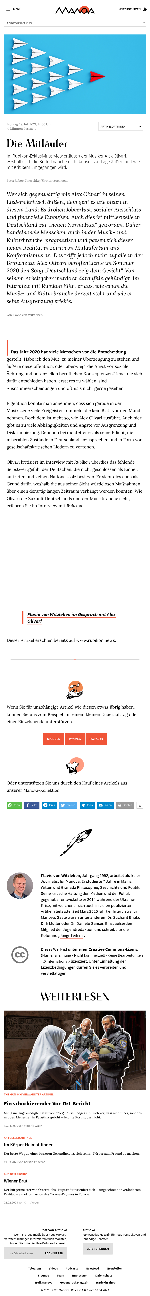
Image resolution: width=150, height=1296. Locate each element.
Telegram (34, 1268)
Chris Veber (31, 1202)
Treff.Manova (43, 1282)
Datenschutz (103, 1275)
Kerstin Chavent (34, 1162)
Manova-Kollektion (43, 790)
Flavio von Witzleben (28, 315)
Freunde (43, 1275)
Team (60, 1275)
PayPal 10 (96, 739)
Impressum (80, 1275)
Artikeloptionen (121, 126)
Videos (53, 1268)
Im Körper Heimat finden (29, 1144)
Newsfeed (92, 1268)
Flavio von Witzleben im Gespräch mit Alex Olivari (76, 617)
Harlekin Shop (105, 1282)
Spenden (53, 739)
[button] (14, 805)
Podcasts (72, 1268)
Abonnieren (54, 1253)
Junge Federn (72, 935)
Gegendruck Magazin (74, 1282)
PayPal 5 (75, 739)
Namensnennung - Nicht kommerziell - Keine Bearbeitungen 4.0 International (81, 958)
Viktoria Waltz (33, 1125)
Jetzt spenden (98, 1248)
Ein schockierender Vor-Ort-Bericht (47, 1103)
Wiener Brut (16, 1181)
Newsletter (114, 1268)
